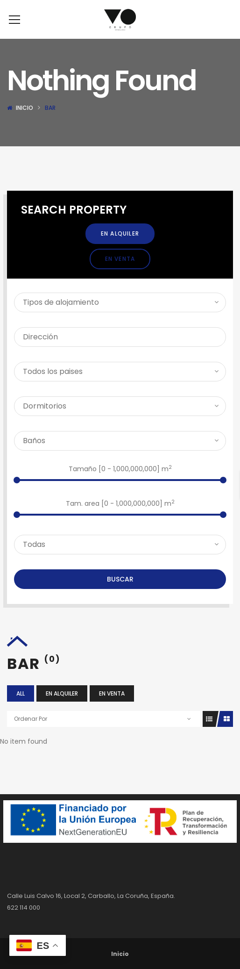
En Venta (120, 273)
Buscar (120, 593)
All (20, 707)
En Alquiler (120, 247)
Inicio (24, 122)
